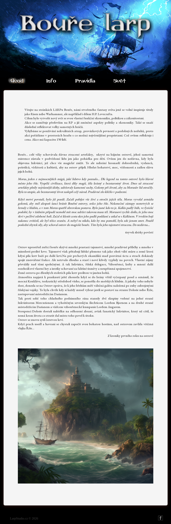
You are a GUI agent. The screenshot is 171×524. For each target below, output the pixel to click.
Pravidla (85, 81)
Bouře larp (160, 518)
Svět (119, 81)
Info (51, 81)
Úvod (16, 81)
